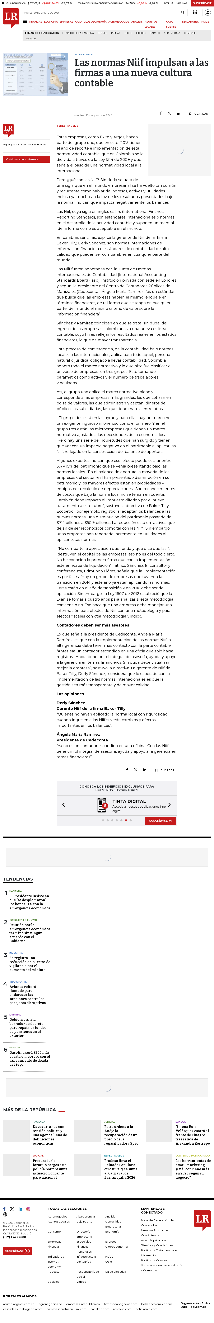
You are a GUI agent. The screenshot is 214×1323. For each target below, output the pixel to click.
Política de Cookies (154, 1260)
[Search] (182, 12)
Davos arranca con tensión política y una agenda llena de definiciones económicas (50, 1134)
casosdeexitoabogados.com (22, 1308)
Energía (14, 1047)
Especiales (83, 1241)
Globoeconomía (116, 1246)
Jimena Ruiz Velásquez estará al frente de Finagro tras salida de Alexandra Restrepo (193, 1134)
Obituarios (83, 1261)
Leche (128, 33)
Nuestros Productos (154, 1229)
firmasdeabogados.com (120, 1303)
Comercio (190, 33)
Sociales (53, 1281)
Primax (115, 33)
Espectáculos (114, 1155)
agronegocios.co (50, 1303)
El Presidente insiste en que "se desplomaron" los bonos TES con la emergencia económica (29, 902)
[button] (62, 805)
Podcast (53, 1271)
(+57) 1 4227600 (14, 1236)
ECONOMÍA (51, 21)
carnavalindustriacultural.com (66, 1308)
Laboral (15, 1014)
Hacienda (15, 890)
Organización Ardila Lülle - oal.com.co (195, 1304)
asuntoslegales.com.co (18, 1303)
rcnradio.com (122, 1308)
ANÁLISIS (137, 21)
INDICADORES (190, 21)
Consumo (54, 1231)
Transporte (18, 981)
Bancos (31, 38)
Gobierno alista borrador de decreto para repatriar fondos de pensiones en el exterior (27, 1027)
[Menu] (26, 21)
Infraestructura (86, 1256)
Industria (16, 952)
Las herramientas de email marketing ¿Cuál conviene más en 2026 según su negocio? (193, 1168)
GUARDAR (198, 113)
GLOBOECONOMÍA (95, 21)
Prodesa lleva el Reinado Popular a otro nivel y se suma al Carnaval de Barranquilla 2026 (121, 1168)
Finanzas (53, 1246)
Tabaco (155, 33)
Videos (81, 1281)
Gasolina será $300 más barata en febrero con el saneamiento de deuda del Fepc (29, 1058)
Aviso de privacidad (154, 1240)
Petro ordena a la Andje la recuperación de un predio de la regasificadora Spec (121, 1134)
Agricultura (172, 33)
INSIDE (205, 21)
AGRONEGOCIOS (118, 21)
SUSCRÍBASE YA (160, 820)
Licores (141, 33)
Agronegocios (57, 1216)
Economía (112, 1231)
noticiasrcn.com (146, 1308)
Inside (109, 1256)
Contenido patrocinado (193, 1155)
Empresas (54, 1241)
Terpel (102, 33)
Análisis (110, 1216)
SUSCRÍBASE (202, 3)
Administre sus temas (21, 159)
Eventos (110, 1241)
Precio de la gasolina (79, 33)
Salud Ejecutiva (115, 1271)
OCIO (78, 21)
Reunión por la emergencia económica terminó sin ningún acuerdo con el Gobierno (29, 933)
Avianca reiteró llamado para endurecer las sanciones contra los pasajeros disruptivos (27, 994)
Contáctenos (150, 1235)
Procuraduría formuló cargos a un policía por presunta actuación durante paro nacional (50, 1168)
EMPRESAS (66, 21)
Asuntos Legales (59, 1221)
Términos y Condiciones (157, 1245)
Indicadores (56, 1256)
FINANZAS (35, 21)
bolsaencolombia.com (156, 1303)
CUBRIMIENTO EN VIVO (23, 919)
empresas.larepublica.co (83, 1303)
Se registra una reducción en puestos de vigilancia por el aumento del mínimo (29, 964)
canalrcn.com (99, 1308)
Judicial (109, 1121)
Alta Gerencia (85, 1216)
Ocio (108, 1261)
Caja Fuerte (84, 1221)
